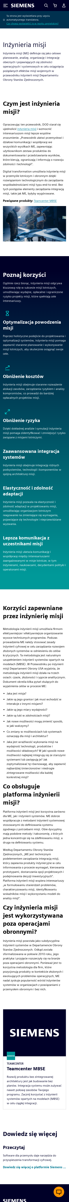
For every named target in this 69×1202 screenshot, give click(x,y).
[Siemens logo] (22, 5)
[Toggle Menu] (5, 5)
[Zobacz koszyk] (55, 5)
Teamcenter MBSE (45, 201)
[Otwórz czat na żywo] (58, 1191)
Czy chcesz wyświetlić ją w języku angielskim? (32, 23)
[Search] (46, 5)
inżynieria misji (26, 129)
